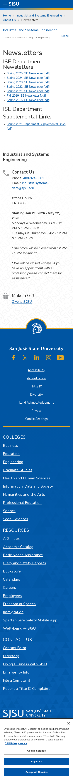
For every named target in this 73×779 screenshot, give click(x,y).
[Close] (68, 723)
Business (10, 445)
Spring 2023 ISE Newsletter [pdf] (28, 82)
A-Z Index (11, 538)
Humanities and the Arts (24, 494)
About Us (9, 20)
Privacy (36, 411)
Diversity (36, 394)
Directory (11, 655)
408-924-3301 (33, 178)
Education (11, 453)
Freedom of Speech (19, 603)
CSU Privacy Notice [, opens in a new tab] (16, 743)
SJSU (14, 4)
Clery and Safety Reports (24, 563)
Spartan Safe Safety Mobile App (30, 620)
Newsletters (29, 20)
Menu (65, 35)
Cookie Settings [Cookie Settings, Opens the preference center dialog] (36, 750)
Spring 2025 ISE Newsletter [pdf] (28, 73)
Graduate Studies (17, 470)
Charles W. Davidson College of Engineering (26, 37)
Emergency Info (16, 672)
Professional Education (22, 502)
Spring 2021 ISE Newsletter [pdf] (28, 91)
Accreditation (36, 378)
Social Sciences (15, 518)
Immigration (13, 612)
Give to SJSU (22, 301)
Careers (9, 587)
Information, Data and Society (28, 486)
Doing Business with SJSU (25, 664)
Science (9, 510)
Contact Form (14, 647)
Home (7, 16)
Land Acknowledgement (36, 402)
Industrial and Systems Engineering (39, 16)
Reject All (36, 761)
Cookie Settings (36, 419)
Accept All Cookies (37, 772)
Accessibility (36, 370)
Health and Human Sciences (26, 478)
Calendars (11, 579)
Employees (12, 595)
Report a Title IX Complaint (26, 688)
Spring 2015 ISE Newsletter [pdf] (28, 100)
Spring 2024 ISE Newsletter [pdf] (28, 77)
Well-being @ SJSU (19, 628)
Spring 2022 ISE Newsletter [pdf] (28, 86)
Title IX (36, 386)
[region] (36, 748)
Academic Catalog (18, 546)
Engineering (13, 461)
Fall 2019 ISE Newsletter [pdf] (26, 95)
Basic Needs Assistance (23, 554)
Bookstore (12, 571)
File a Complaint (16, 680)
